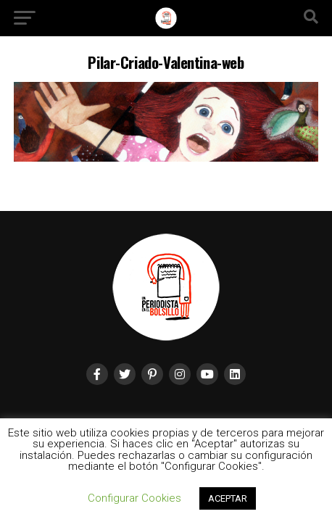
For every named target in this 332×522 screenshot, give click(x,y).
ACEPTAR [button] (227, 498)
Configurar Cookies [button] (134, 498)
